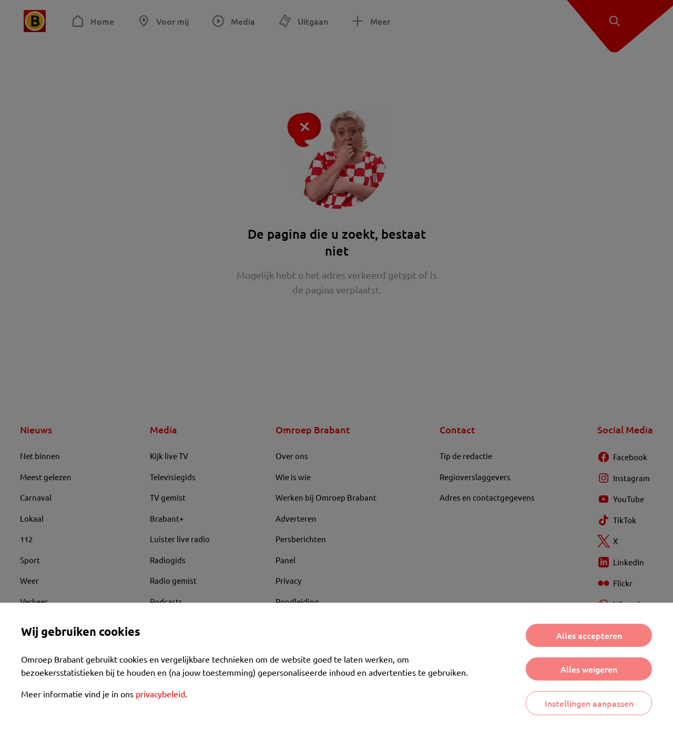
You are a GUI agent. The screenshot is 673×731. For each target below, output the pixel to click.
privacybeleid (160, 693)
